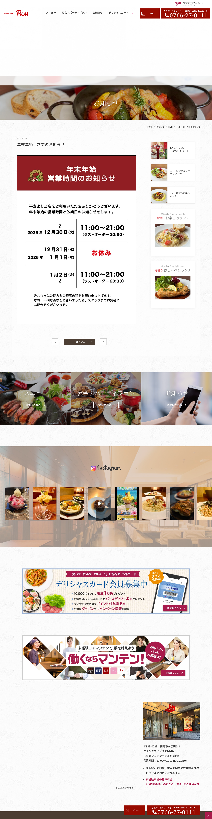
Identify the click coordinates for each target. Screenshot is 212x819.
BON (170, 58)
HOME (150, 58)
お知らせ (160, 58)
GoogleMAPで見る (123, 719)
